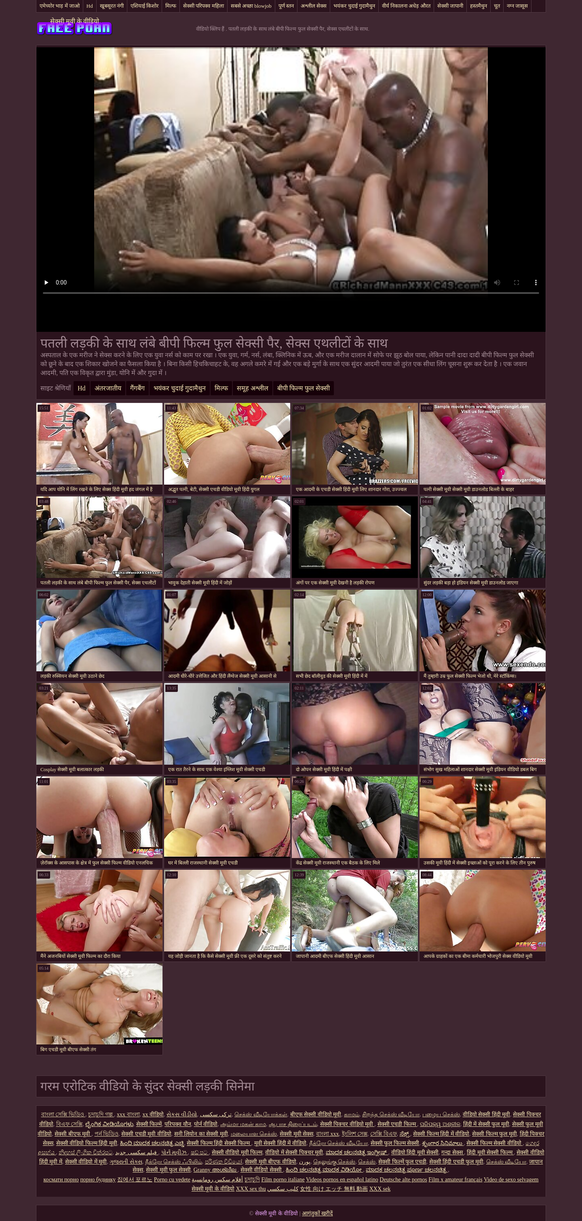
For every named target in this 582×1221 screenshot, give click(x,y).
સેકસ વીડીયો (182, 1114)
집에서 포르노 (135, 1180)
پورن (304, 1162)
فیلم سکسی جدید (136, 1152)
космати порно (61, 1180)
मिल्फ (170, 6)
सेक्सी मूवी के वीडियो (74, 21)
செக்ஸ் (366, 1162)
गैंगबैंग (137, 388)
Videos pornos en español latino (342, 1180)
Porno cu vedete (172, 1180)
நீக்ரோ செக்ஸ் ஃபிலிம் (173, 1162)
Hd (89, 6)
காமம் (351, 1114)
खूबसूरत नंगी (112, 6)
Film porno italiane (282, 1180)
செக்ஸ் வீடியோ (506, 1162)
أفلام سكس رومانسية (217, 1180)
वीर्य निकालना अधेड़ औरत (406, 6)
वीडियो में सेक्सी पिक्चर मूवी (294, 1152)
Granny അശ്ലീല (216, 1170)
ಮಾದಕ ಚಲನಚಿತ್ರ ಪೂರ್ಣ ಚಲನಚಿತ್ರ (407, 1170)
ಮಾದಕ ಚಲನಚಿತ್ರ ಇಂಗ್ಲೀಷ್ (357, 1152)
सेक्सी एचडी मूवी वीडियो (146, 1134)
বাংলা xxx (327, 1134)
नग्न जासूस (517, 6)
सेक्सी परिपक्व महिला (203, 6)
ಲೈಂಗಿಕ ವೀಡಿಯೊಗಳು (109, 1124)
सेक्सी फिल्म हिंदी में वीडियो (441, 1134)
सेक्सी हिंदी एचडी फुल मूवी (456, 1162)
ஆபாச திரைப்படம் (293, 1124)
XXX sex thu (251, 1189)
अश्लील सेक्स (314, 6)
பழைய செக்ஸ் (441, 1114)
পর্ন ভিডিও (107, 1134)
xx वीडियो (153, 1114)
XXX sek (380, 1189)
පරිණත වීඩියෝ (223, 1162)
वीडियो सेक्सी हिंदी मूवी (486, 1114)
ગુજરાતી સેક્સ (126, 1162)
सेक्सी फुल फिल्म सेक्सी (395, 1143)
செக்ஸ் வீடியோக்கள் (260, 1114)
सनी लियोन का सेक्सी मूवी (201, 1134)
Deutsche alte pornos (403, 1180)
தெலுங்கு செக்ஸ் (334, 1162)
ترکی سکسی (216, 1114)
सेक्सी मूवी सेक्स (296, 1134)
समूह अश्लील (252, 388)
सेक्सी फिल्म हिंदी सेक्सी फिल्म (219, 1143)
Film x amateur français (455, 1180)
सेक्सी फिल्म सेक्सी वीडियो (494, 1143)
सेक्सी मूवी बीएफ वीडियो (270, 1162)
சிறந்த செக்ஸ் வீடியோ (391, 1114)
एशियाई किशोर (144, 6)
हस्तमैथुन (478, 6)
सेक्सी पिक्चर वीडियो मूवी (347, 1124)
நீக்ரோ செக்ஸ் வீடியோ (338, 1143)
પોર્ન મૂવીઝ (174, 1152)
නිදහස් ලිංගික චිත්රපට (85, 1152)
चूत (497, 6)
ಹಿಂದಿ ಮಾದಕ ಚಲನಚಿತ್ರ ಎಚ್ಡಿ (152, 1143)
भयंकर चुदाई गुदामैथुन (354, 6)
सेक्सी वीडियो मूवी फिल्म (237, 1152)
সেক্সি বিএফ (383, 1134)
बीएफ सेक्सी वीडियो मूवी (316, 1114)
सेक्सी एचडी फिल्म (397, 1124)
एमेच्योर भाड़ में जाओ (60, 6)
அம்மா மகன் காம (243, 1124)
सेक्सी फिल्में (149, 1124)
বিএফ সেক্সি (69, 1124)
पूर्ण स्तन (286, 6)
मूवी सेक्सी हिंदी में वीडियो (280, 1143)
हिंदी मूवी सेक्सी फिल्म (490, 1152)
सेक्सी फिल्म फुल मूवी (494, 1134)
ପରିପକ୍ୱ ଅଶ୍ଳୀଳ (440, 1124)
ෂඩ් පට (200, 1152)
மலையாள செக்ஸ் (254, 1134)
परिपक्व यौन (177, 1124)
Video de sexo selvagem (511, 1180)
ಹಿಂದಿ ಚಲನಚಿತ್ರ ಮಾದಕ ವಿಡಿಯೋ (324, 1170)
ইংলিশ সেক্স (355, 1134)
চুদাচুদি (252, 1180)
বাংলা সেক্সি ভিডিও (63, 1114)
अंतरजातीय (108, 388)
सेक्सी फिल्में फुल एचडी (402, 1162)
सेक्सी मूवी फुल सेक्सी (168, 1170)
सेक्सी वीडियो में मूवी (86, 1162)
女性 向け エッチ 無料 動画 (334, 1189)
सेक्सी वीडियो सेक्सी (261, 1170)
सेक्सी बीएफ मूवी (73, 1134)
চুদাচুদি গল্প (101, 1114)
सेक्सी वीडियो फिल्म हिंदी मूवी (86, 1143)
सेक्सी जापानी (450, 6)
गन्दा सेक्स (452, 1152)
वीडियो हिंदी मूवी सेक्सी (415, 1152)
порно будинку (98, 1180)
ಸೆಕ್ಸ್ (405, 1134)
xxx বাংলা (128, 1114)
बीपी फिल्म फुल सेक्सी (303, 388)
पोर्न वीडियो (206, 1124)
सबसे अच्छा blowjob (251, 6)
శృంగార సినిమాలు (443, 1143)
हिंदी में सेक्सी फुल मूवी (486, 1124)
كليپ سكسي (283, 1189)
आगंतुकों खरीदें (317, 1213)
